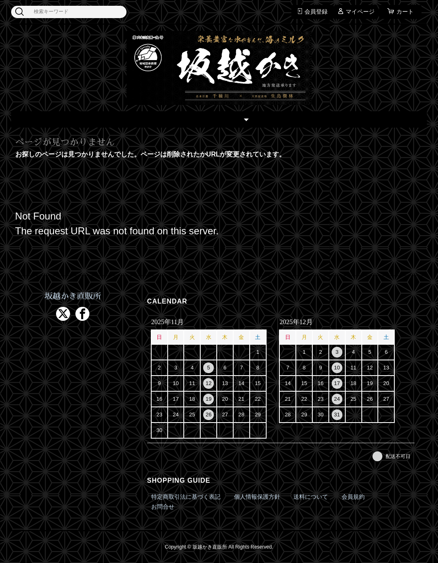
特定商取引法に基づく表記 (185, 497)
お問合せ (162, 506)
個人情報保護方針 (257, 497)
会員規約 (353, 497)
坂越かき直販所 (73, 296)
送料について (310, 497)
